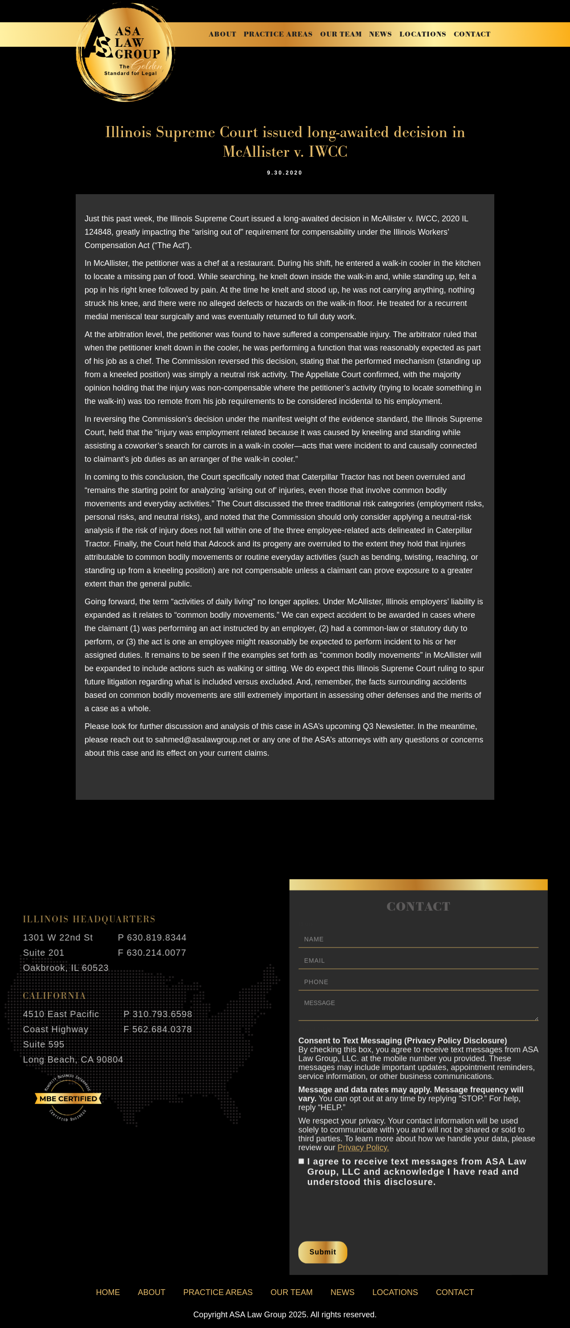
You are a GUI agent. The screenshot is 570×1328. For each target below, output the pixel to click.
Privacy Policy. (363, 1153)
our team (341, 34)
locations (423, 34)
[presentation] (366, 1212)
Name (306, 929)
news (380, 34)
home (108, 1292)
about (222, 34)
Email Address (320, 1035)
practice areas (278, 34)
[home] (126, 52)
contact (472, 34)
